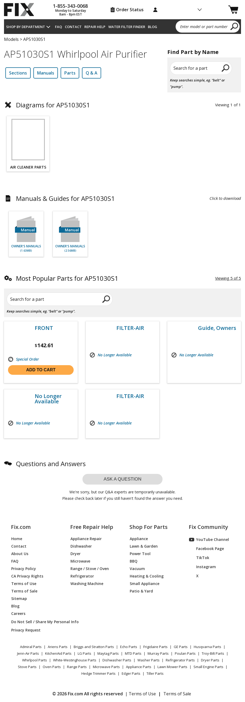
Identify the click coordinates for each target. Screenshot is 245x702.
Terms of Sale (24, 591)
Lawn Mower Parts (172, 666)
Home (16, 538)
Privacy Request (26, 630)
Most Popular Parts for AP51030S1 (67, 278)
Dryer (75, 553)
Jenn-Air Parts (28, 653)
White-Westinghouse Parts (74, 660)
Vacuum (137, 568)
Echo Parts (128, 646)
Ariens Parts (58, 646)
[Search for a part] (52, 299)
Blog (152, 26)
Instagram (202, 567)
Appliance (139, 538)
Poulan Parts (185, 653)
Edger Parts (131, 673)
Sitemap (19, 598)
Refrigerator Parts (180, 660)
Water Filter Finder (126, 26)
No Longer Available (48, 398)
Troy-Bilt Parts (213, 653)
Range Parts (77, 666)
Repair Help (94, 26)
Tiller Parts (155, 673)
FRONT (44, 328)
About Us (19, 553)
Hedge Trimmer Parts (98, 673)
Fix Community (208, 527)
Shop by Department (25, 26)
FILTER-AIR (130, 328)
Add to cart (41, 370)
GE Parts (181, 646)
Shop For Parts (148, 527)
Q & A (91, 73)
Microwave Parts (106, 666)
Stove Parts (27, 666)
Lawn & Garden (144, 546)
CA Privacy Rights (27, 576)
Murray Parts (158, 653)
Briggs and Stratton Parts (94, 646)
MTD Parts (133, 653)
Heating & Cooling (147, 576)
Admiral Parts (31, 646)
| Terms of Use (140, 694)
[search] (234, 26)
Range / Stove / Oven (89, 568)
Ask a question (122, 479)
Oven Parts (52, 666)
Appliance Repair (86, 538)
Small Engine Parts (208, 666)
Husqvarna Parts (207, 646)
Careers (18, 613)
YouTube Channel (209, 539)
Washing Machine (86, 583)
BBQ (133, 561)
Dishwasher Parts (116, 660)
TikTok (199, 557)
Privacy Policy (23, 568)
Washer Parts (148, 660)
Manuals (45, 73)
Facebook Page (206, 548)
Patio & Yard (141, 591)
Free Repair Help (91, 527)
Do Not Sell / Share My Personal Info (34, 621)
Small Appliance (144, 583)
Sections (18, 73)
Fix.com (21, 527)
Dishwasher (81, 546)
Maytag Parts (108, 653)
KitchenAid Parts (58, 653)
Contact (73, 26)
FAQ (58, 26)
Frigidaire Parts (155, 646)
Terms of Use (23, 583)
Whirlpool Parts (34, 660)
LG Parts (84, 653)
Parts (70, 73)
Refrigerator (82, 576)
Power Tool (140, 553)
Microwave (80, 561)
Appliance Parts (138, 666)
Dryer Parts (210, 660)
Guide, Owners (217, 328)
